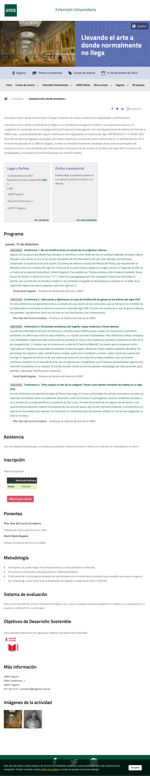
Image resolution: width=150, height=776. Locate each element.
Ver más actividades (87, 220)
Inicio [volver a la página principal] (6, 99)
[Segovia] (19, 74)
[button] (112, 108)
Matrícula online (20, 498)
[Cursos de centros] (81, 74)
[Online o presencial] (47, 74)
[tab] (75, 10)
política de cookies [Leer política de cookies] (49, 770)
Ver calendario (41, 220)
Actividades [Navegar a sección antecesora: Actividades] (18, 98)
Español (141, 26)
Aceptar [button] (135, 769)
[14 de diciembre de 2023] (119, 74)
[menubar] (75, 85)
